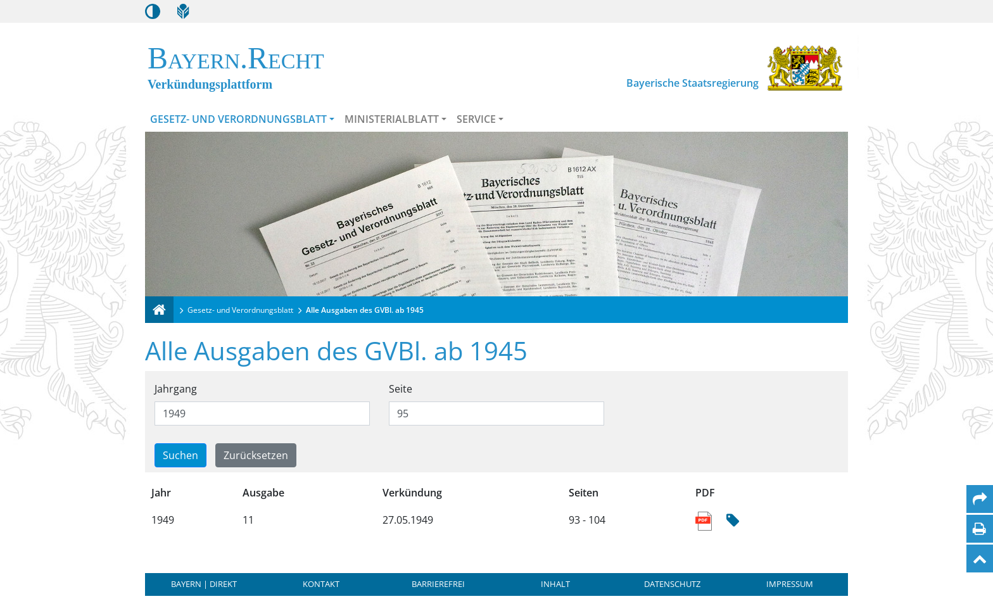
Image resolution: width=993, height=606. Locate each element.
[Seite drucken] (979, 529)
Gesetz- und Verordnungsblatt (238, 119)
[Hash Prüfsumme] (733, 521)
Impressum (789, 584)
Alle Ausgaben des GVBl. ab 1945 (365, 310)
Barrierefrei (438, 584)
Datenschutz (672, 584)
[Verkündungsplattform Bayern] (159, 309)
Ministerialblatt (392, 119)
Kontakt (321, 584)
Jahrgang (176, 389)
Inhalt (555, 584)
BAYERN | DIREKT (204, 584)
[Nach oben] (979, 558)
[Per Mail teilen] (979, 499)
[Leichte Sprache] (183, 11)
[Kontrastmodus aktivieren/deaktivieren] (152, 11)
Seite (400, 389)
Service (476, 119)
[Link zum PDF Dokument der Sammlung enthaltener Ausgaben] (704, 520)
